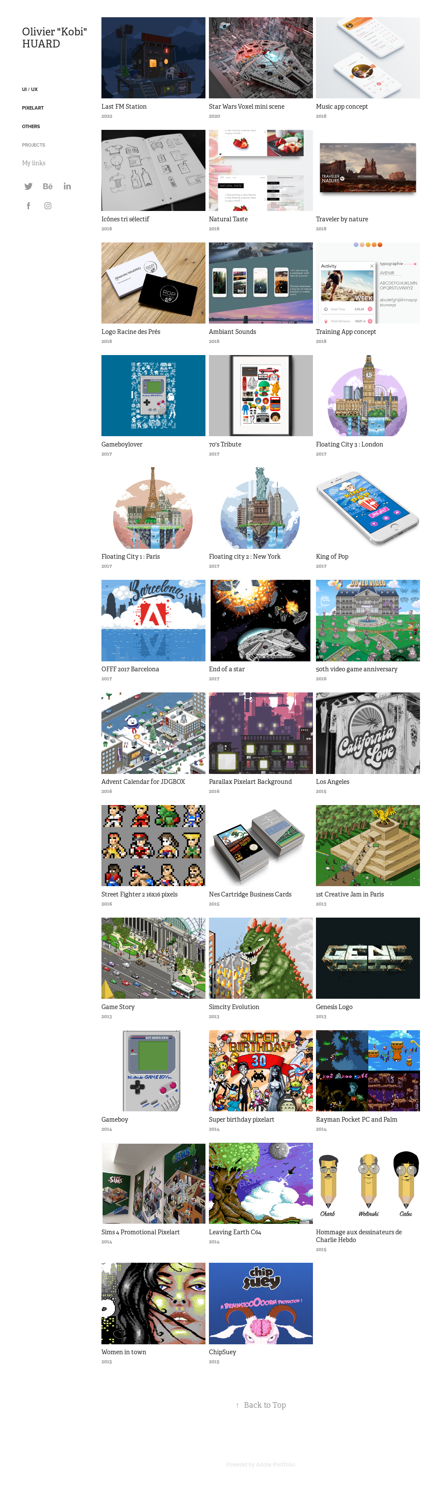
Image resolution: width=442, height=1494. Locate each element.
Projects (33, 145)
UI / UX (30, 89)
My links (33, 163)
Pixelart (33, 107)
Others (31, 126)
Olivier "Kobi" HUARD (55, 37)
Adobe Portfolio (275, 1464)
